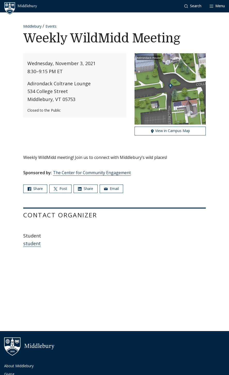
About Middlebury (19, 365)
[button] (193, 6)
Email (111, 188)
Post (60, 188)
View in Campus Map (170, 130)
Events (51, 26)
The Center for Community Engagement (92, 172)
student (32, 243)
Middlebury (32, 26)
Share (35, 188)
